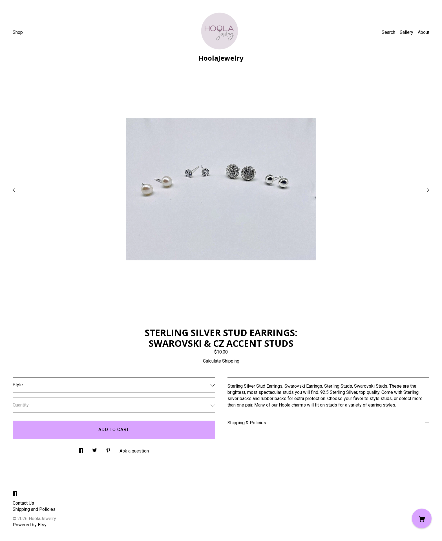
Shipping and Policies (34, 509)
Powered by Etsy (30, 524)
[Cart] (422, 518)
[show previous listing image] (27, 189)
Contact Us (23, 503)
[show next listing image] (415, 189)
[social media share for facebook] (81, 449)
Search (388, 32)
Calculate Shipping (221, 361)
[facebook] (15, 493)
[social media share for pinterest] (108, 449)
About (423, 32)
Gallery (406, 32)
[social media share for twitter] (94, 449)
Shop (18, 32)
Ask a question (134, 451)
